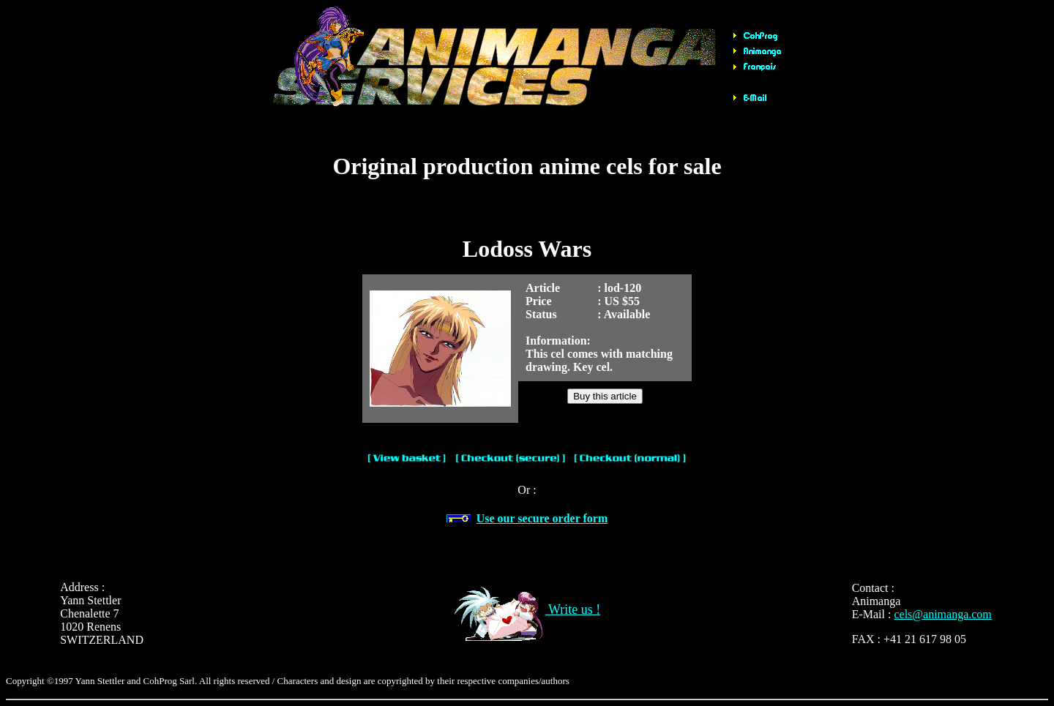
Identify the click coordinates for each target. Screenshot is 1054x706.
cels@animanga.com (942, 614)
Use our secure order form (542, 518)
